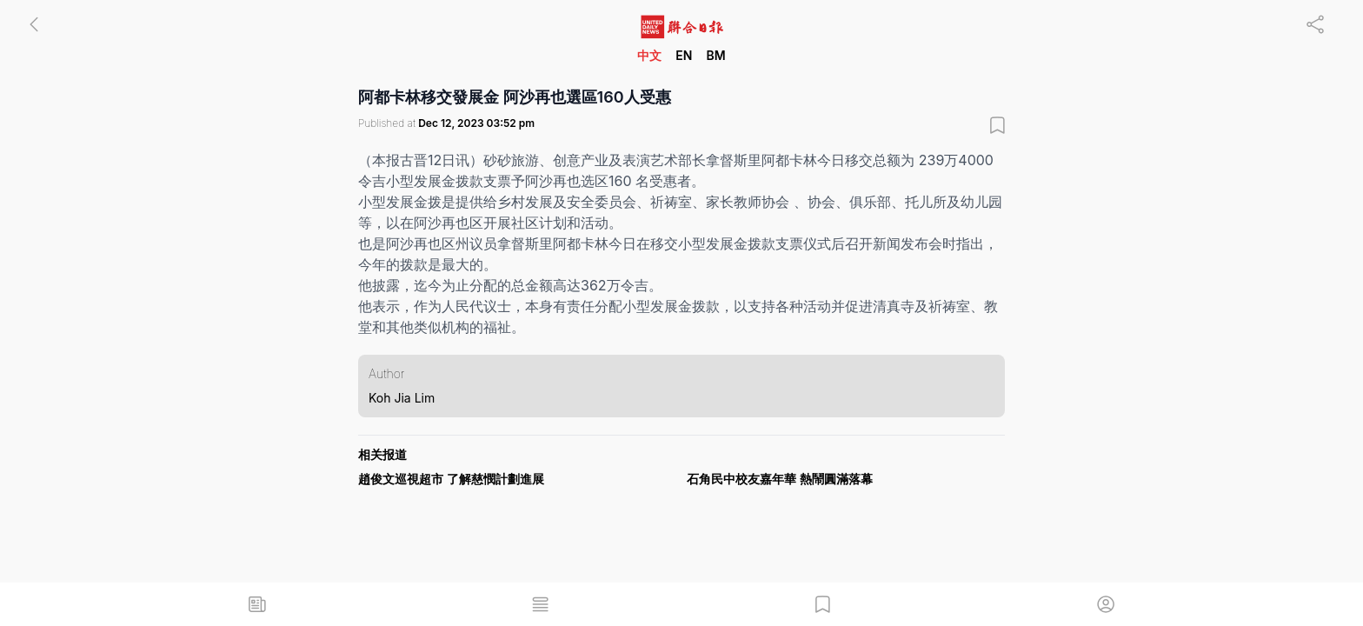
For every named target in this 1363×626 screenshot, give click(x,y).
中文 (649, 55)
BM (715, 55)
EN (683, 55)
